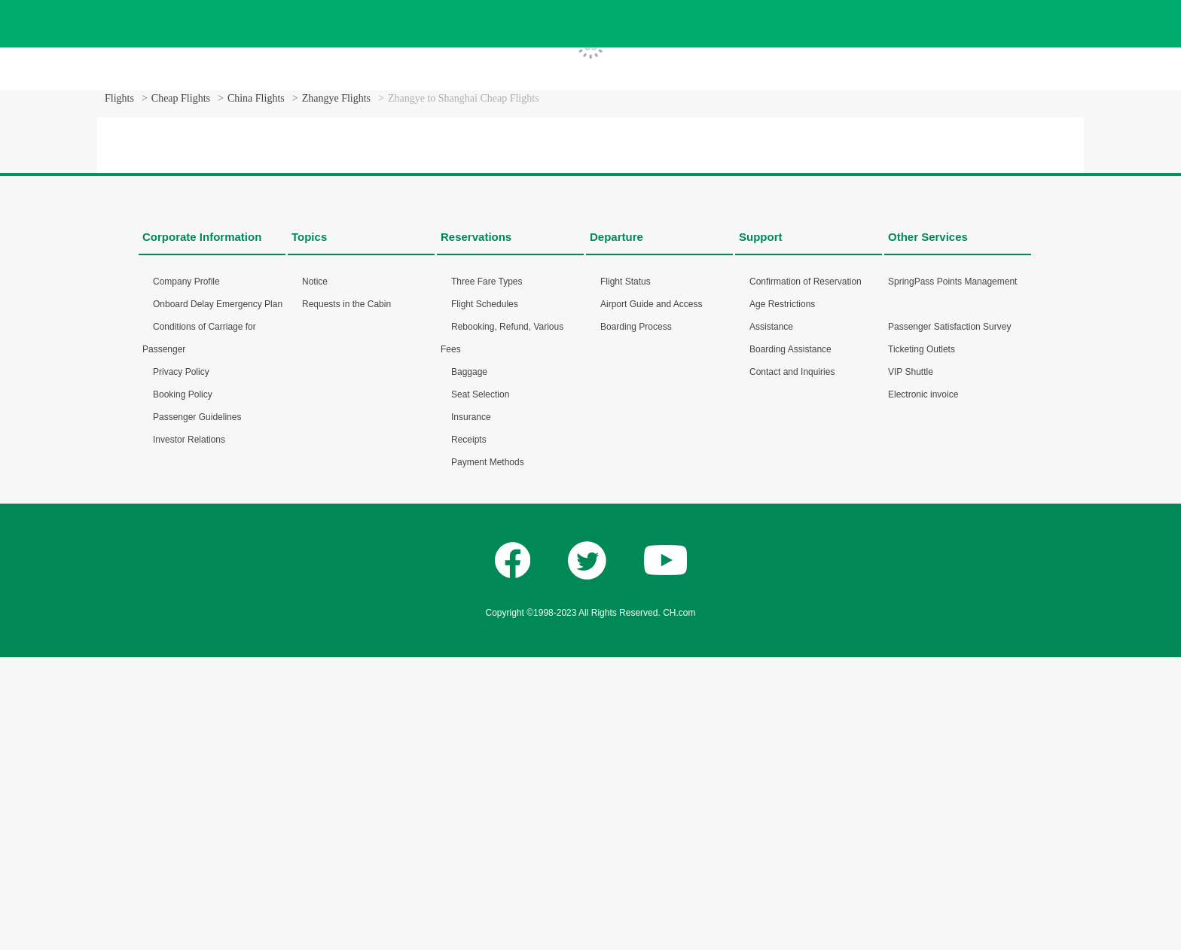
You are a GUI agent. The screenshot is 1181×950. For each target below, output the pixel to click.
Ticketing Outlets (921, 349)
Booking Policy (182, 394)
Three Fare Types (487, 281)
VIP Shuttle (910, 372)
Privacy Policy (181, 372)
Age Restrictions (782, 304)
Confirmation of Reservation (805, 281)
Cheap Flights (180, 98)
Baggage (469, 372)
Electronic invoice (923, 394)
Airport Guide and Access (651, 304)
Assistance (771, 326)
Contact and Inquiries (792, 372)
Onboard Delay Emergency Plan (217, 304)
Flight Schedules (484, 304)
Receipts (469, 439)
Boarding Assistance (790, 349)
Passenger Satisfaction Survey (949, 326)
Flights (119, 98)
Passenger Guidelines (197, 417)
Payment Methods (487, 462)
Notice (315, 281)
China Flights (256, 98)
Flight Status (625, 281)
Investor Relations (189, 439)
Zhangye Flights (336, 98)
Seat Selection (480, 394)
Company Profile (186, 281)
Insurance (471, 417)
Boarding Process (636, 326)
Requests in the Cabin (346, 304)
